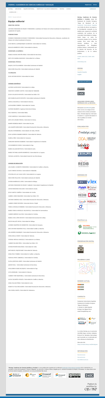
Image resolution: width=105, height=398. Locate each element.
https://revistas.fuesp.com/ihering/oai (87, 344)
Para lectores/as (81, 355)
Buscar (93, 9)
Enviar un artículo (85, 81)
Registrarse (88, 4)
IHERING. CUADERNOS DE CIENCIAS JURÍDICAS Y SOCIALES (31, 5)
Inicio (10, 17)
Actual (10, 9)
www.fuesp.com (81, 61)
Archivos (18, 9)
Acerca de (12, 12)
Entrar (95, 4)
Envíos (62, 9)
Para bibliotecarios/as (82, 359)
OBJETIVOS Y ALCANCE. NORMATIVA (47, 9)
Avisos (68, 9)
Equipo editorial (29, 9)
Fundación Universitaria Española (87, 25)
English (79, 74)
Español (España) (82, 72)
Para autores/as (81, 357)
